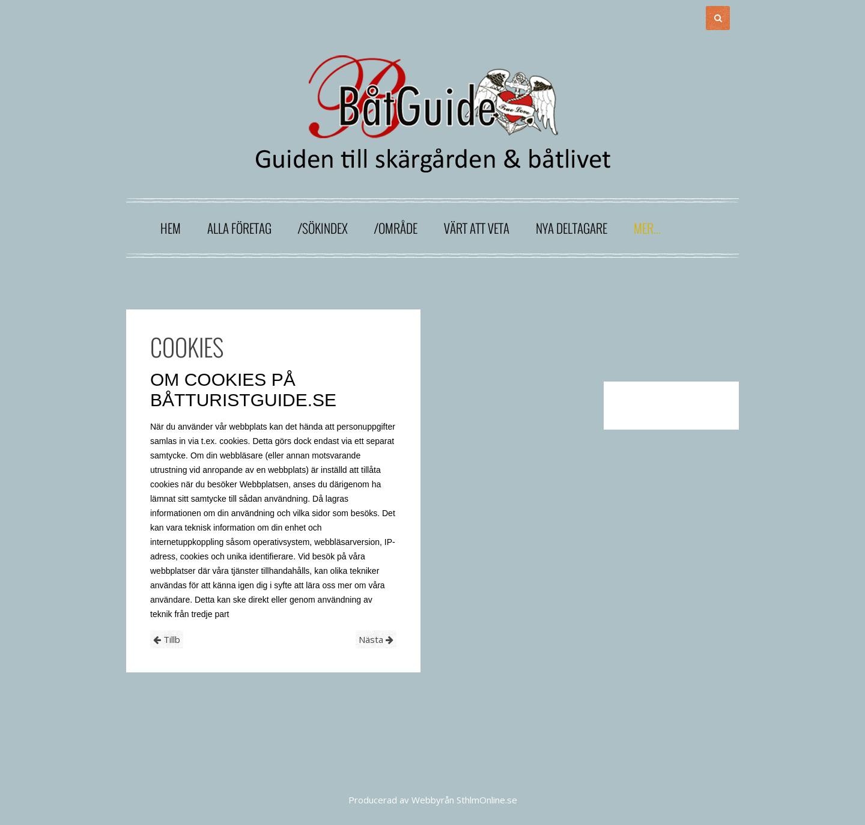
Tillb (166, 639)
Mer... (647, 228)
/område (395, 228)
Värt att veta (476, 228)
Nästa (376, 639)
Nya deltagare (571, 228)
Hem (170, 228)
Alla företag (239, 228)
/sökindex (323, 228)
